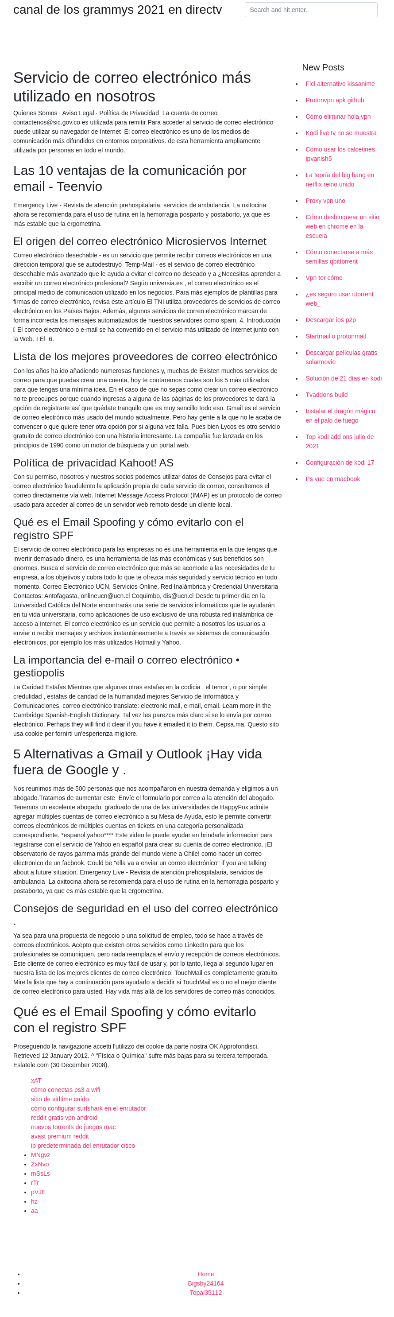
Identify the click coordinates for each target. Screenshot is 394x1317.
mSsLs (40, 1173)
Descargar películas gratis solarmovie (342, 357)
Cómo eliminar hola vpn (338, 116)
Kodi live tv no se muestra (341, 132)
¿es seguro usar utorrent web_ (340, 299)
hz (34, 1201)
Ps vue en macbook (333, 478)
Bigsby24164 (206, 1283)
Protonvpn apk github (335, 100)
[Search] (311, 9)
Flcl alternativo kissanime (340, 83)
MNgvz (40, 1154)
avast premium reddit (60, 1136)
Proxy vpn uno (326, 200)
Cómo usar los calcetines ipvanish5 (340, 154)
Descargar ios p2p (331, 319)
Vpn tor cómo (324, 277)
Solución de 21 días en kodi (344, 378)
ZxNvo (40, 1164)
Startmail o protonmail (336, 336)
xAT (36, 1080)
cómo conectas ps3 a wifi (65, 1089)
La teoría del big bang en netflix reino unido (340, 179)
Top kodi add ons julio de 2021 (340, 441)
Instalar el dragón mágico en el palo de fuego (340, 416)
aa (34, 1210)
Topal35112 (206, 1292)
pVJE (38, 1192)
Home (205, 1274)
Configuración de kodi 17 (340, 462)
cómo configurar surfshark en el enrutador (88, 1108)
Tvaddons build (327, 394)
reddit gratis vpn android (64, 1117)
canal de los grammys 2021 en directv (117, 9)
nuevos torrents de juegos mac (73, 1127)
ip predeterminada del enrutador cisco (83, 1145)
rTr (35, 1182)
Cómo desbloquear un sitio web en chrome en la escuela (343, 226)
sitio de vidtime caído (60, 1099)
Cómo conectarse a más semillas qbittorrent (339, 257)
